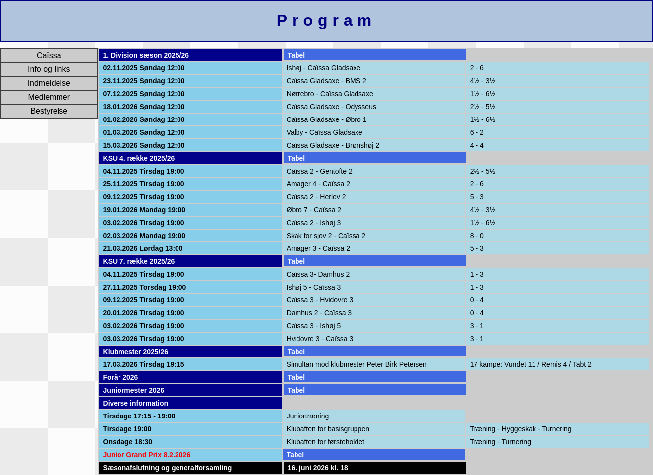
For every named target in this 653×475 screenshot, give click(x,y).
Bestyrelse (48, 111)
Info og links (49, 69)
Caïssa (49, 55)
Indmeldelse (49, 83)
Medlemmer (49, 97)
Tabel (296, 55)
